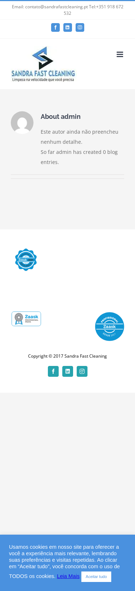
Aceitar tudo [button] (96, 576)
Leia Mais (68, 576)
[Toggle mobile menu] (120, 54)
